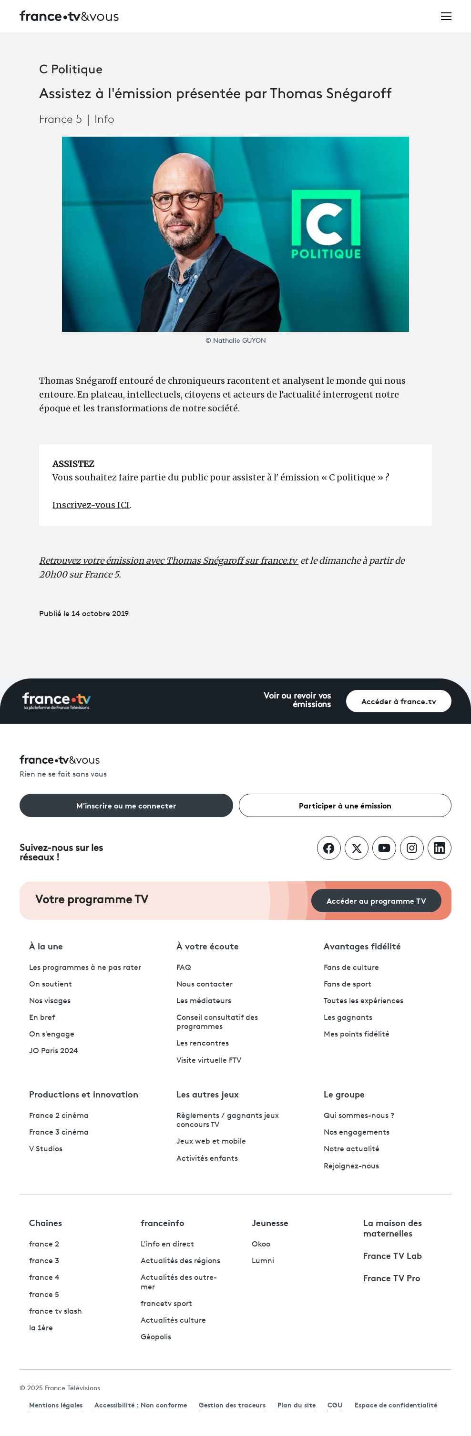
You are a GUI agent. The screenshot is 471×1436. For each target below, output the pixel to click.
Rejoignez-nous (351, 1166)
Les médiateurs (203, 1001)
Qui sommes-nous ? (359, 1116)
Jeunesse (270, 1222)
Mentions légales (55, 1404)
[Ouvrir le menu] (446, 15)
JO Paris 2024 (53, 1051)
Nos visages (50, 1001)
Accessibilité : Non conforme (140, 1404)
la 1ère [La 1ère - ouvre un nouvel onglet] (41, 1328)
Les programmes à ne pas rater (85, 968)
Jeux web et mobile (211, 1142)
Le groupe (344, 1093)
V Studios (45, 1149)
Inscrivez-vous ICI (91, 504)
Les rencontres (202, 1043)
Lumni (263, 1261)
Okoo (261, 1244)
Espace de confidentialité (396, 1404)
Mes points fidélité (356, 1034)
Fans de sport (347, 984)
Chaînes (45, 1222)
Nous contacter (204, 984)
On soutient (50, 984)
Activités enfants (207, 1159)
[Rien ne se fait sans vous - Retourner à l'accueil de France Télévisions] (235, 767)
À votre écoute (207, 945)
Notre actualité (351, 1149)
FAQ (183, 968)
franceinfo (162, 1222)
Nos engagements (356, 1133)
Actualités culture (173, 1321)
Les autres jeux (207, 1093)
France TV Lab (392, 1255)
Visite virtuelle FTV (208, 1061)
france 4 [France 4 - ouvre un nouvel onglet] (44, 1278)
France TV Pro (391, 1277)
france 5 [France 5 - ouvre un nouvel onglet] (44, 1295)
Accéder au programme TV (376, 900)
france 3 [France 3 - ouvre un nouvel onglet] (44, 1261)
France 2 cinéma (59, 1116)
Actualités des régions (180, 1261)
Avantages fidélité (362, 945)
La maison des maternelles (392, 1227)
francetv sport (166, 1304)
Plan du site (296, 1404)
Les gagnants (348, 1018)
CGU (335, 1404)
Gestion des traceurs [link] (232, 1404)
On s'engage (51, 1034)
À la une (46, 945)
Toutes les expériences (363, 1001)
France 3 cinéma (59, 1133)
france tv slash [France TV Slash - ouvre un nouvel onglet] (55, 1312)
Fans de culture (351, 968)
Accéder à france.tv (398, 700)
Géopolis (156, 1337)
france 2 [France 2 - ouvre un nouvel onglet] (44, 1244)
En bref (42, 1018)
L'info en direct (167, 1244)
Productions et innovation (83, 1093)
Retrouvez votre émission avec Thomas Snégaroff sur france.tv (168, 560)
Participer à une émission (345, 804)
